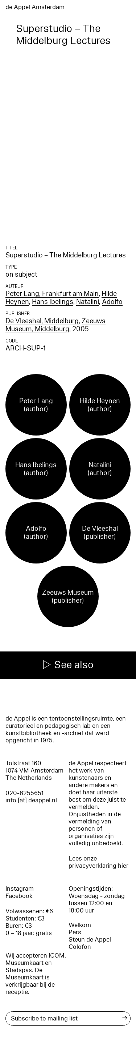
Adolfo (112, 301)
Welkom (80, 925)
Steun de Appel (90, 939)
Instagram (19, 888)
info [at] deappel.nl (31, 800)
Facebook (19, 896)
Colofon (80, 947)
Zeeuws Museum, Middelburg (55, 325)
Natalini (87, 301)
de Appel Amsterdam (35, 7)
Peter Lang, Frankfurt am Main (52, 293)
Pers (75, 932)
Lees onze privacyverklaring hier (98, 862)
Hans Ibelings (52, 301)
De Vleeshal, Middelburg (42, 321)
